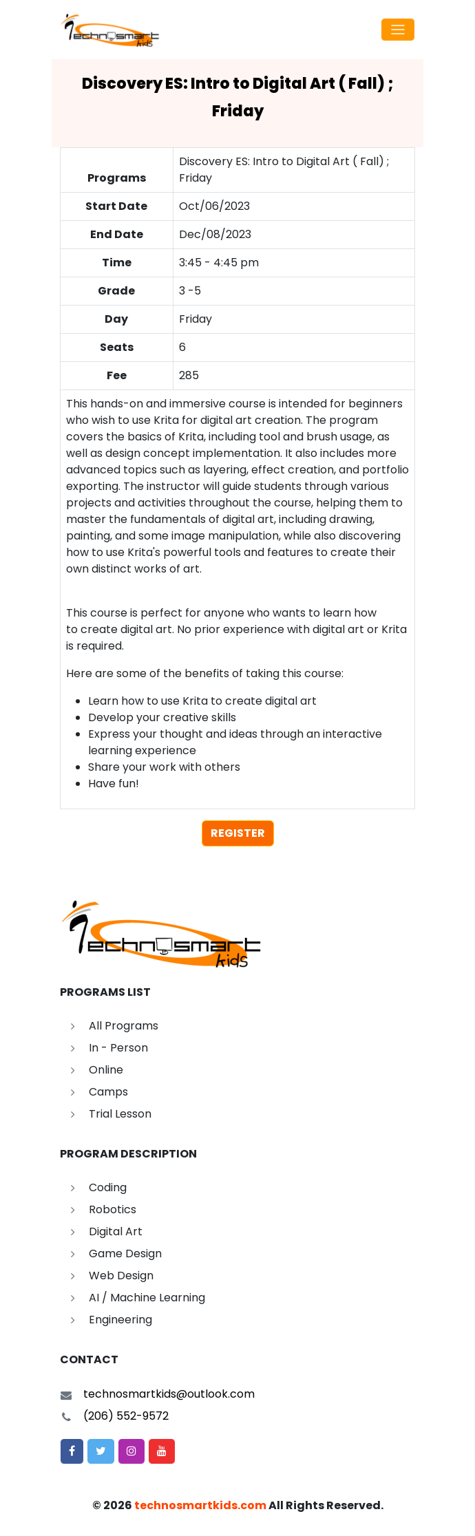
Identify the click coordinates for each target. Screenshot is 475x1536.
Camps (108, 1092)
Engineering (120, 1319)
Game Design (125, 1253)
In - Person (118, 1048)
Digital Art (115, 1231)
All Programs (123, 1026)
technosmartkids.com (200, 1505)
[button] (72, 1451)
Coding (108, 1187)
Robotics (112, 1209)
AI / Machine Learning (147, 1297)
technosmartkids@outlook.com (169, 1394)
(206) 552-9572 (126, 1416)
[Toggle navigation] (398, 29)
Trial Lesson (120, 1114)
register (238, 833)
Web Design (121, 1275)
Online (106, 1070)
